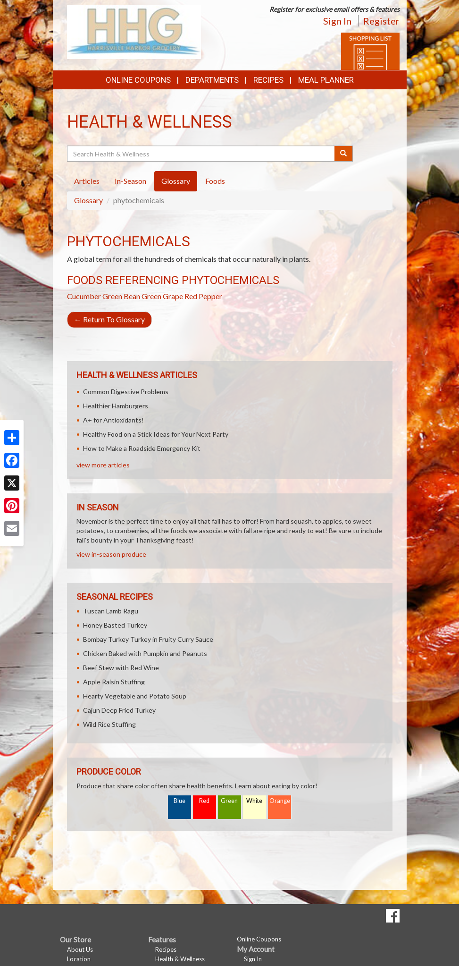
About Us (80, 949)
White (254, 800)
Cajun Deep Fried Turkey (119, 710)
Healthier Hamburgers (115, 406)
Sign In (337, 20)
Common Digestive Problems (125, 392)
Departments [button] (212, 80)
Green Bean (121, 296)
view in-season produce (111, 554)
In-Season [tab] (130, 180)
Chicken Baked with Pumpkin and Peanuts (145, 653)
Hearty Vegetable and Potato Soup (134, 696)
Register (381, 20)
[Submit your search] (343, 154)
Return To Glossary (109, 319)
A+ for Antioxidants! (113, 420)
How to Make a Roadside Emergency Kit (141, 448)
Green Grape (162, 296)
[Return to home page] (134, 31)
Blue (179, 800)
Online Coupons (138, 80)
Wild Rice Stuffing (109, 724)
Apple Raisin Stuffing (114, 682)
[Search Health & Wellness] (201, 154)
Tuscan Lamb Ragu (110, 611)
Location (79, 959)
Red (204, 800)
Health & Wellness (180, 959)
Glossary (88, 200)
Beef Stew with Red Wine (121, 668)
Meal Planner (326, 80)
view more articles (103, 465)
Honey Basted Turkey (115, 625)
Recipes (268, 80)
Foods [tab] (215, 180)
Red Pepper (203, 296)
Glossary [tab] (175, 180)
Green (229, 800)
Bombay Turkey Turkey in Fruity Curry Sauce (148, 639)
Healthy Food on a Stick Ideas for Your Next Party (155, 434)
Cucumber (84, 296)
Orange (279, 800)
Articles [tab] (87, 180)
